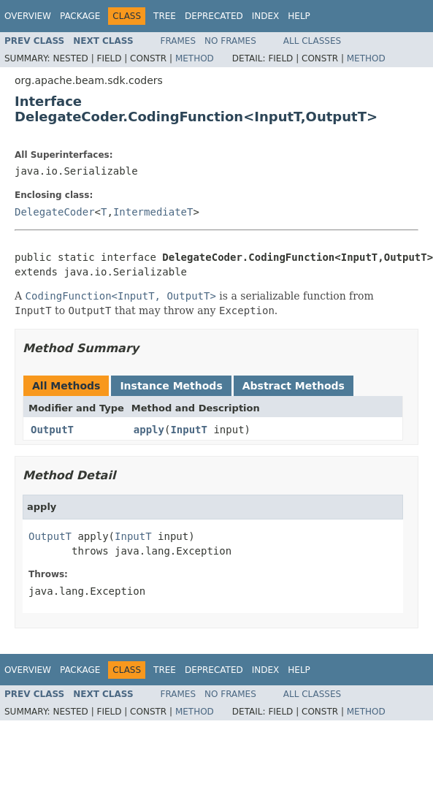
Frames (178, 41)
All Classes (312, 41)
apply (149, 429)
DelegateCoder (55, 212)
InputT (188, 429)
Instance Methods (171, 386)
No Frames (230, 41)
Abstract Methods (293, 386)
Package (80, 16)
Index (266, 16)
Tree (164, 16)
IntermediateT (153, 212)
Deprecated (214, 16)
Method (194, 58)
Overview (27, 16)
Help (299, 16)
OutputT (52, 429)
